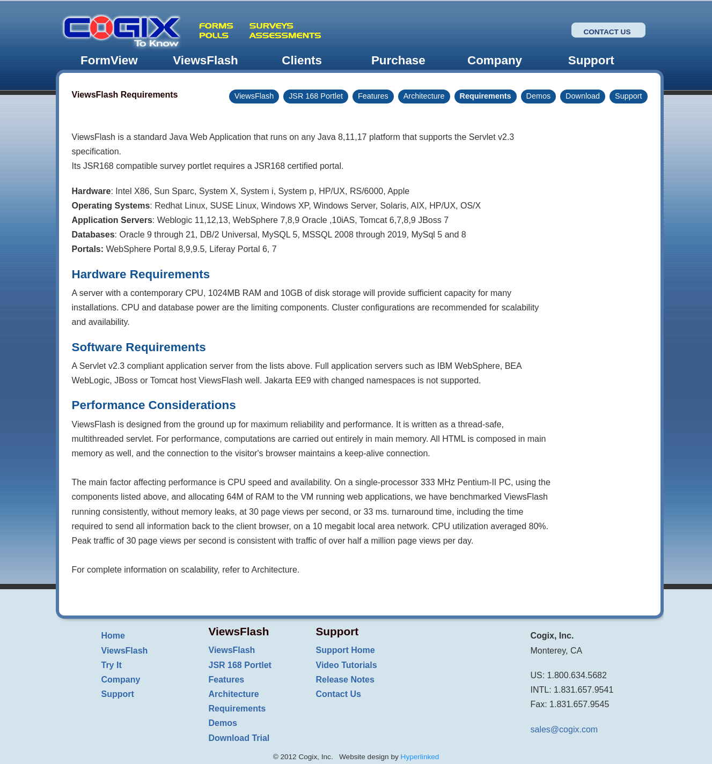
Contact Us (606, 32)
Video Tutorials (346, 665)
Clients (302, 60)
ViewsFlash (205, 60)
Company (494, 60)
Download (583, 96)
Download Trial (239, 738)
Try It (111, 665)
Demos (538, 96)
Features (373, 96)
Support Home (345, 650)
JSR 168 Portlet (316, 96)
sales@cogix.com (564, 729)
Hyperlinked (420, 757)
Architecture (424, 96)
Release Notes (345, 679)
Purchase (398, 60)
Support (591, 60)
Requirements (485, 96)
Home (113, 635)
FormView (109, 60)
